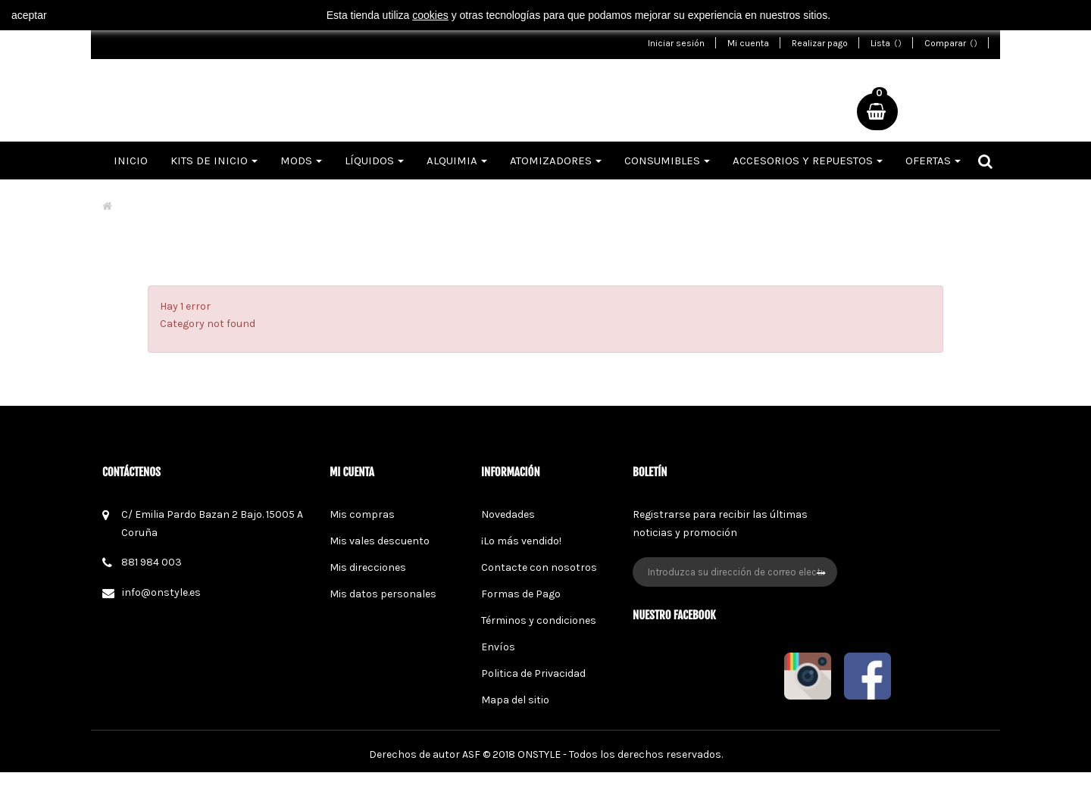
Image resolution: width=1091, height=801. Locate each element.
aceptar (29, 15)
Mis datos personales (383, 594)
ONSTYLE (539, 783)
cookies (430, 15)
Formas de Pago (521, 594)
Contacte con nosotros (539, 567)
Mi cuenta (748, 43)
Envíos (498, 646)
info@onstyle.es (161, 592)
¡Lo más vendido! (521, 541)
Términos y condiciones (538, 620)
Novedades (508, 514)
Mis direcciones (368, 567)
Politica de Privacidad (533, 673)
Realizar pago (820, 43)
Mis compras (362, 514)
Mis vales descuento (380, 541)
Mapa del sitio (515, 699)
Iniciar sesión (676, 43)
